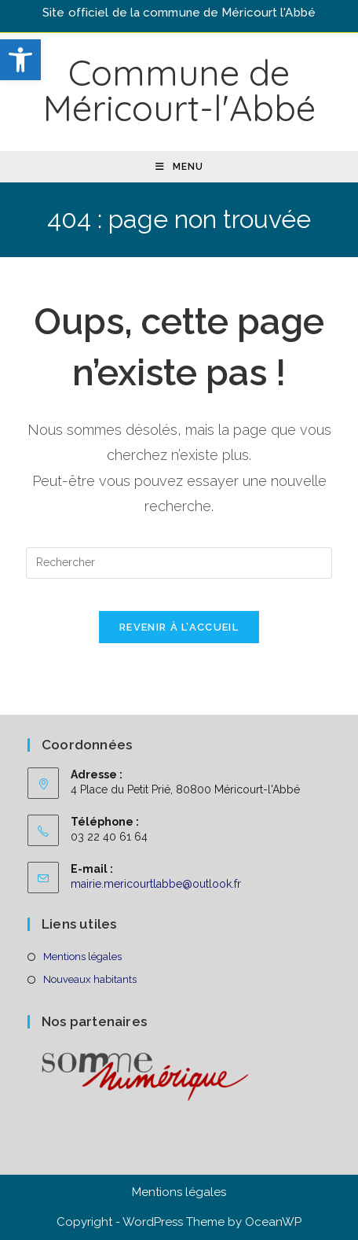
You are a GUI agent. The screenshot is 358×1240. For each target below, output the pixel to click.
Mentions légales (82, 956)
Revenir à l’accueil (179, 627)
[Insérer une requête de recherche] (179, 563)
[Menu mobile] (179, 166)
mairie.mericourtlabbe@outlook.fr (156, 884)
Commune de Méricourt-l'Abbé (179, 90)
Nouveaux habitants (90, 979)
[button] (20, 59)
